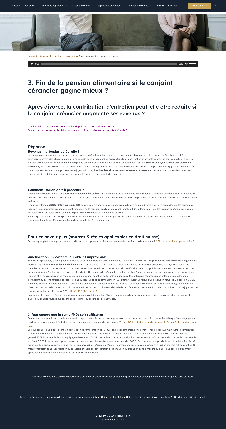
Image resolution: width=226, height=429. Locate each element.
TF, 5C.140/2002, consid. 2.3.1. (85, 291)
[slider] (109, 64)
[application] (35, 6)
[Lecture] (31, 63)
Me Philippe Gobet (123, 396)
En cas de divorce (82, 6)
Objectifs (106, 396)
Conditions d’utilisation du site (190, 396)
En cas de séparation (54, 6)
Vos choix (30, 6)
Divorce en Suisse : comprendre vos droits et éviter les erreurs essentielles (59, 396)
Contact (172, 5)
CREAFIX (120, 419)
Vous (160, 6)
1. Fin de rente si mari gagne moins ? (175, 241)
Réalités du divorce (139, 6)
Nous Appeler (199, 6)
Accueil (16, 5)
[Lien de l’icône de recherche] (215, 6)
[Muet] (186, 63)
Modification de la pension (63, 56)
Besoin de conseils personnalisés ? (153, 396)
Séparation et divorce (110, 6)
